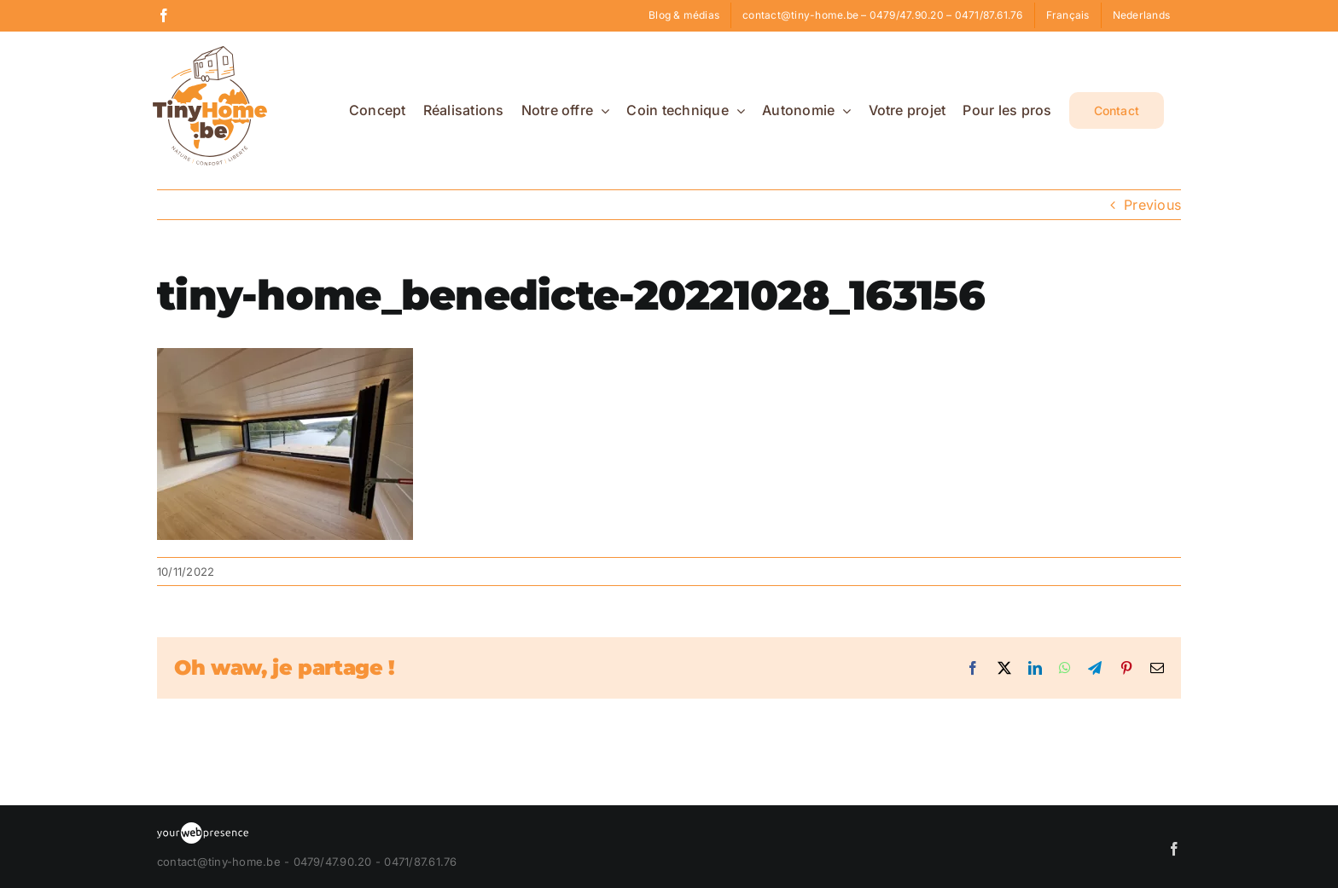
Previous (1152, 204)
